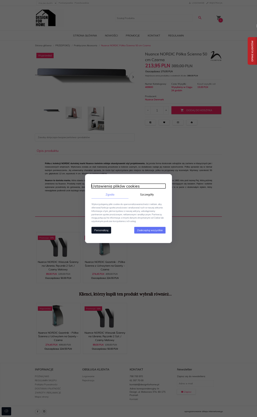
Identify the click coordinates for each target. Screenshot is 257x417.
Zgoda (109, 194)
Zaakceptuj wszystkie (150, 230)
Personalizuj (101, 230)
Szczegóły (147, 194)
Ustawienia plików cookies (115, 186)
